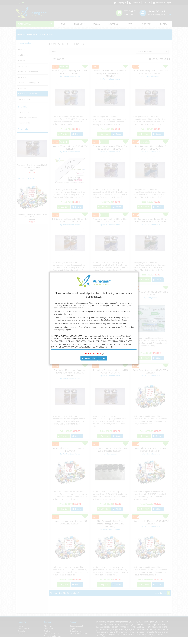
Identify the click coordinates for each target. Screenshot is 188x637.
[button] (89, 358)
